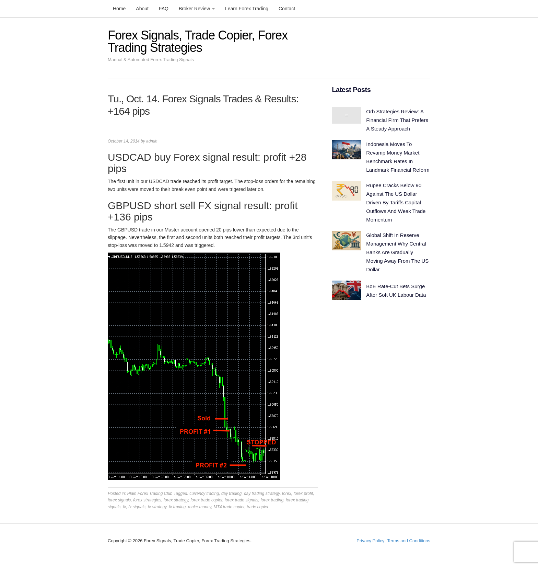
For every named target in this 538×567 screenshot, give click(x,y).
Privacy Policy (370, 540)
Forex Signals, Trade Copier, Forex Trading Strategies (198, 41)
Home (119, 8)
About (142, 8)
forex (286, 493)
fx (124, 506)
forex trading (271, 500)
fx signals (136, 506)
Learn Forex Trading (246, 8)
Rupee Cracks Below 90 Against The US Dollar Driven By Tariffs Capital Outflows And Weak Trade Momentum (395, 202)
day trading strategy (262, 493)
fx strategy (157, 506)
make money (199, 506)
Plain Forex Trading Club (150, 493)
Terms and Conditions (408, 540)
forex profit (303, 493)
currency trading (204, 493)
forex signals (119, 500)
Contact (287, 8)
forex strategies (147, 500)
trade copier (257, 506)
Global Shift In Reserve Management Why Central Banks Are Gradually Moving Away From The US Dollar (397, 252)
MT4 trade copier (228, 506)
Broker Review (197, 8)
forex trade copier (206, 500)
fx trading (177, 506)
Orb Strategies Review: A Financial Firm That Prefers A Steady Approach (397, 120)
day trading (231, 493)
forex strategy (176, 500)
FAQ (163, 8)
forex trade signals (241, 500)
